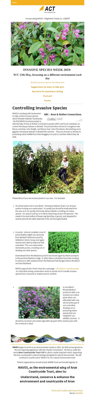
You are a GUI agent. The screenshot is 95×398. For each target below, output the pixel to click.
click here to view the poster (67, 268)
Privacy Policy (77, 390)
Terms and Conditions (60, 390)
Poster (47, 100)
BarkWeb (79, 393)
